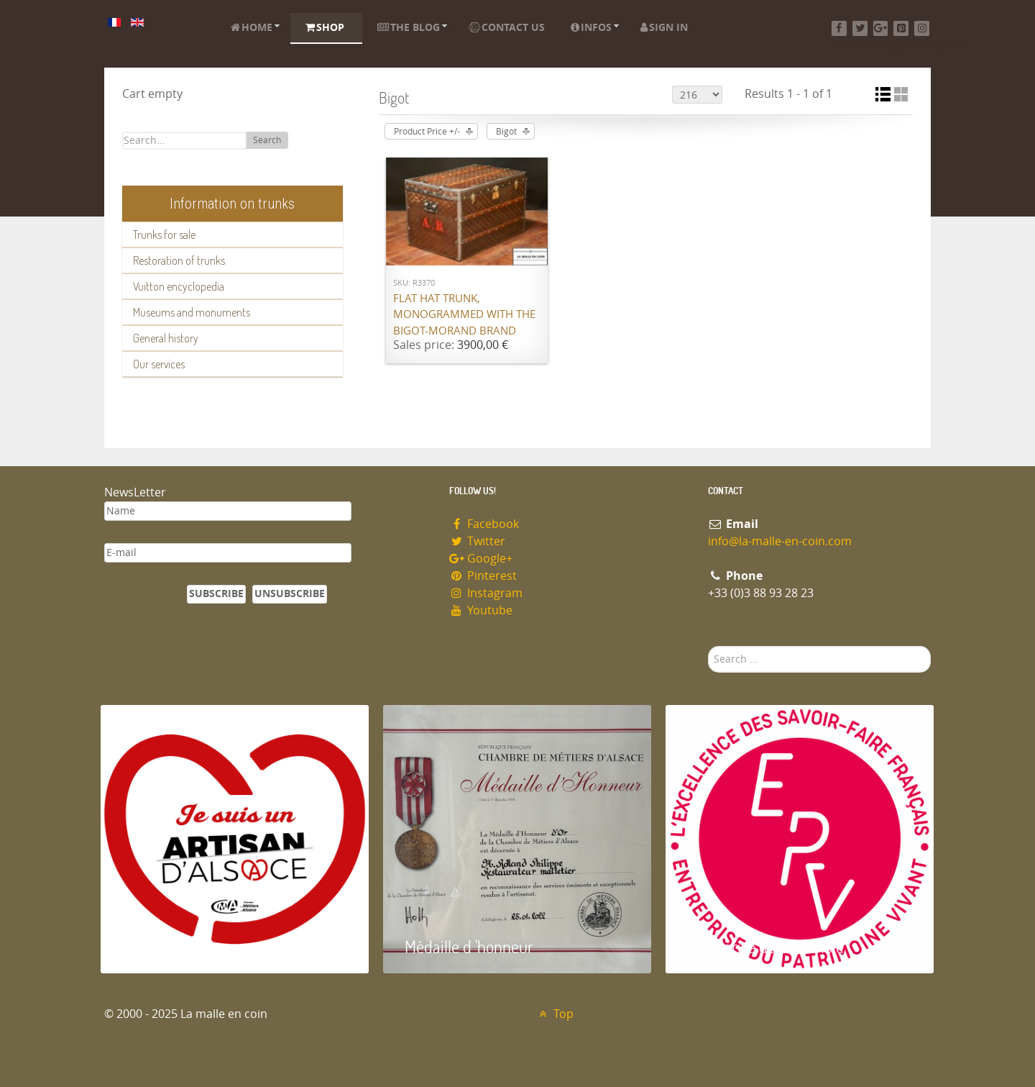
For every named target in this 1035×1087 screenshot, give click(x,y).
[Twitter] (860, 28)
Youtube (480, 610)
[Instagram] (921, 28)
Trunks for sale (164, 234)
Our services (159, 364)
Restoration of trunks (179, 260)
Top (554, 1014)
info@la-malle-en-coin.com (780, 541)
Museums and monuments (191, 312)
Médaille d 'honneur (469, 946)
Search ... (708, 646)
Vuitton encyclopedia (178, 286)
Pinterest (483, 576)
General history (165, 338)
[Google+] (880, 28)
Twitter (477, 541)
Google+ (480, 558)
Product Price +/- (427, 132)
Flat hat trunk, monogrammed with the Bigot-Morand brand (464, 314)
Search (267, 140)
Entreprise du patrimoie (765, 946)
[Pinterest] (900, 28)
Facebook (484, 524)
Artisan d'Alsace (173, 946)
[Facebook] (839, 28)
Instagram (486, 593)
